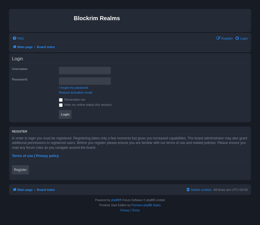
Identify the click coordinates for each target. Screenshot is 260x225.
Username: (20, 69)
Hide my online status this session (85, 104)
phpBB (115, 200)
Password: (20, 79)
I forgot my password (73, 87)
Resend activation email (75, 92)
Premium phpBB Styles (146, 205)
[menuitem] (18, 38)
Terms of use (22, 156)
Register (20, 170)
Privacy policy (47, 156)
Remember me (72, 99)
